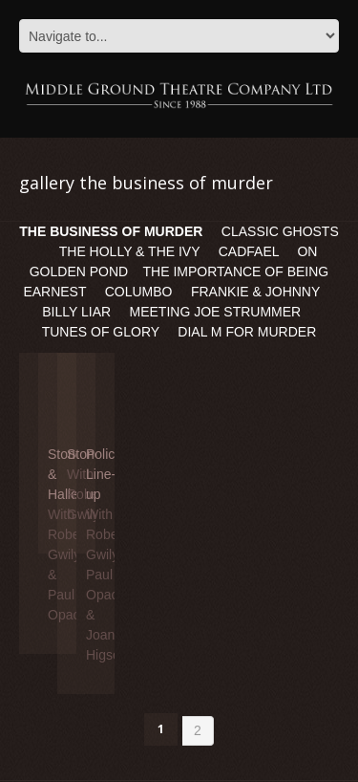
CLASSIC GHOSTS (280, 231)
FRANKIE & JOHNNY (255, 291)
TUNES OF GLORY (100, 331)
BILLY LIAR (76, 311)
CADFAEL (249, 251)
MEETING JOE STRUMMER (217, 311)
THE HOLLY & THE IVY (131, 251)
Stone (84, 454)
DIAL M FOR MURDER (247, 331)
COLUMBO (139, 291)
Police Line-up (104, 474)
